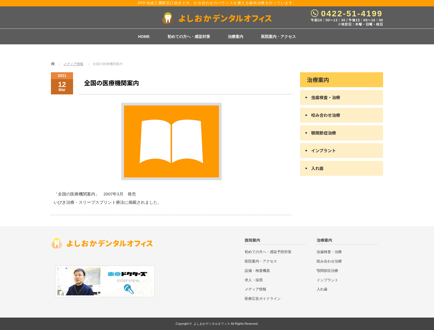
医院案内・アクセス (278, 36)
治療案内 (235, 36)
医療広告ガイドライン (263, 299)
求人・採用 (254, 280)
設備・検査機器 (257, 271)
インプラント (323, 150)
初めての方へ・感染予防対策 (268, 252)
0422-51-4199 (352, 13)
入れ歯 (317, 168)
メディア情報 (73, 64)
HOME (144, 36)
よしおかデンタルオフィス (211, 323)
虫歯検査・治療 (325, 97)
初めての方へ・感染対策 (188, 36)
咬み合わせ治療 (325, 115)
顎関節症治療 (323, 133)
